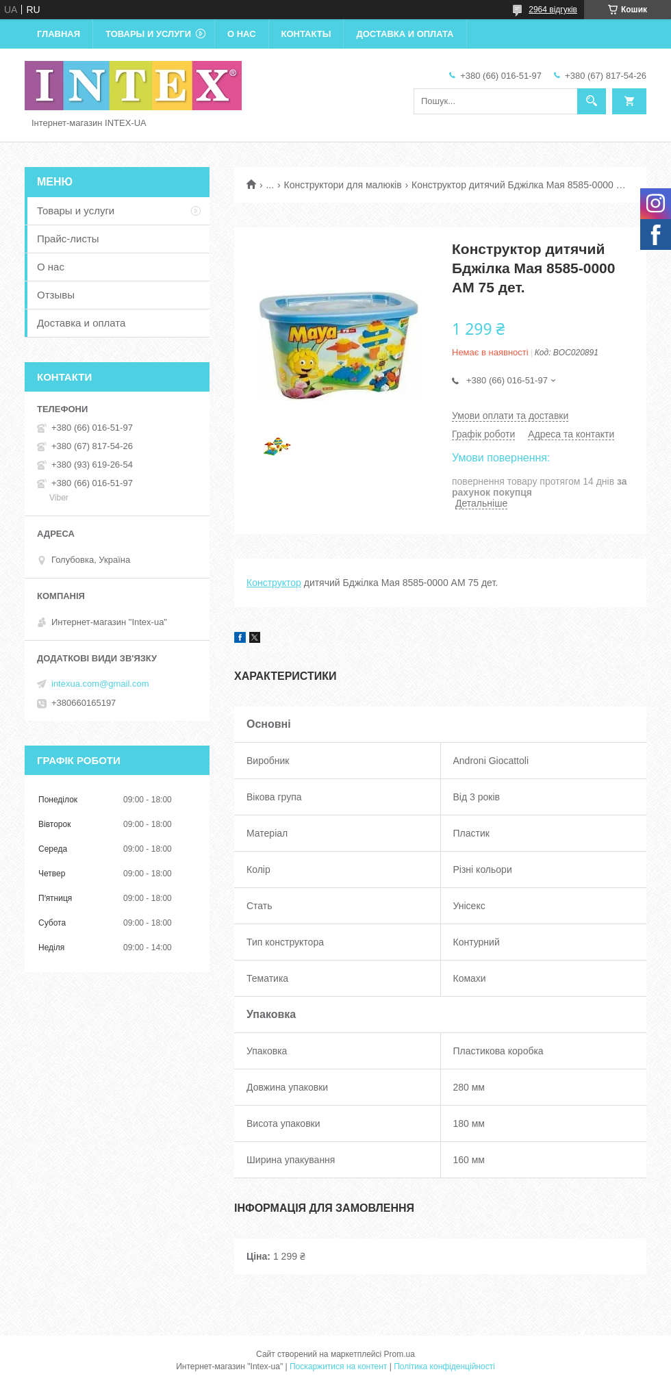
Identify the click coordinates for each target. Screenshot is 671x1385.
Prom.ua (399, 1354)
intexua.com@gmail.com (100, 683)
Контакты (306, 34)
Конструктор (273, 582)
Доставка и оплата (404, 34)
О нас (241, 34)
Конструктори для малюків (343, 184)
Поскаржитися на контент (338, 1366)
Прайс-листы (68, 238)
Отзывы (56, 295)
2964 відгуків (553, 9)
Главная (58, 34)
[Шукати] (591, 101)
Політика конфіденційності (444, 1366)
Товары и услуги (148, 34)
